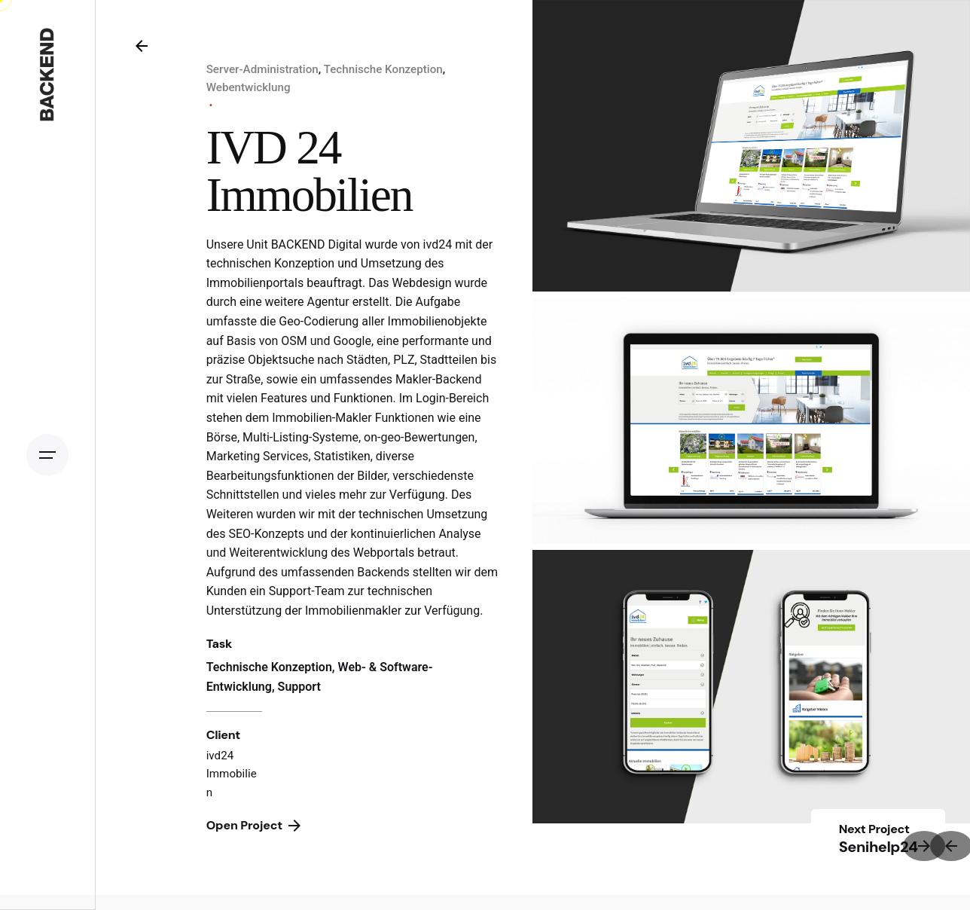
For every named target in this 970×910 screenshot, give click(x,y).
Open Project (253, 825)
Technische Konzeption (383, 69)
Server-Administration (262, 69)
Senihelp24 (878, 847)
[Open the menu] (47, 455)
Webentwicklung (248, 87)
